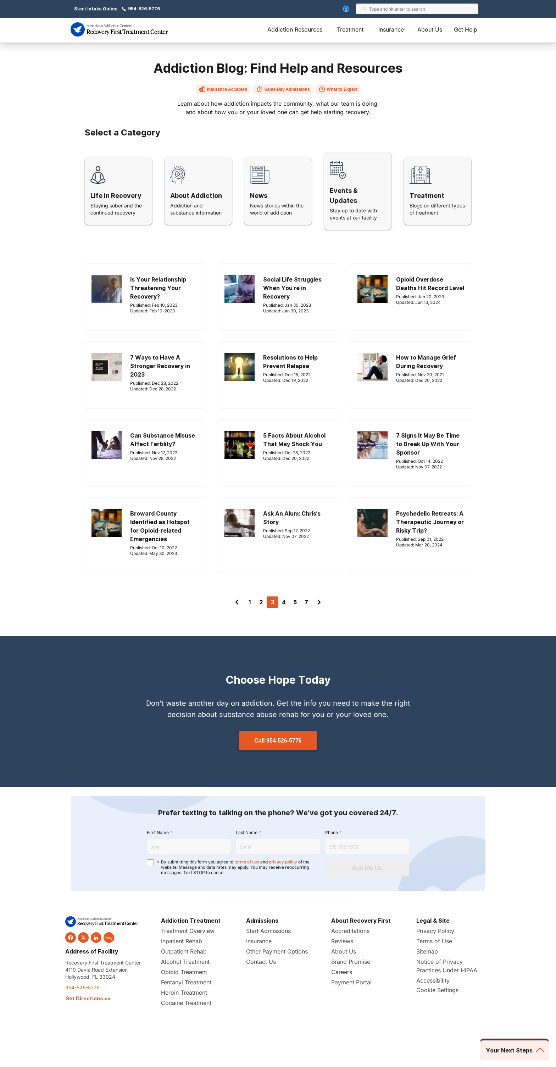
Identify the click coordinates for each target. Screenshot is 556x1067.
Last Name (246, 832)
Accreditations (350, 930)
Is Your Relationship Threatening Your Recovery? (158, 288)
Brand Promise (350, 961)
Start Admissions (268, 930)
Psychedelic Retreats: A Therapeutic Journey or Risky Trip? (430, 522)
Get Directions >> (88, 998)
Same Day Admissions (283, 89)
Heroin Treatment (184, 992)
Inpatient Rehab (181, 941)
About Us (429, 29)
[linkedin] (96, 937)
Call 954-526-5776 (277, 741)
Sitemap (427, 951)
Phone (331, 832)
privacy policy (283, 862)
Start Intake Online (96, 8)
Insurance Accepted (223, 89)
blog (108, 937)
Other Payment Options (277, 951)
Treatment (350, 29)
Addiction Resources (294, 29)
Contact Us (261, 961)
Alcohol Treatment (185, 961)
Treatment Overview (188, 930)
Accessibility (433, 980)
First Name (158, 832)
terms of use (246, 862)
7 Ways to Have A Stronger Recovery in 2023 (160, 366)
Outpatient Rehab (184, 951)
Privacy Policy (435, 930)
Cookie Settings (437, 990)
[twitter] (83, 937)
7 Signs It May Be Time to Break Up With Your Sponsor (428, 444)
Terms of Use (434, 941)
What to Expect (338, 89)
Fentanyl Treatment (186, 982)
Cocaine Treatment (186, 1002)
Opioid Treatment (184, 972)
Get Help (465, 29)
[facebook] (70, 937)
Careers (341, 972)
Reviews (342, 941)
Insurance (391, 29)
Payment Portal (351, 982)
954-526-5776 (144, 8)
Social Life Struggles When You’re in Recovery (292, 288)
